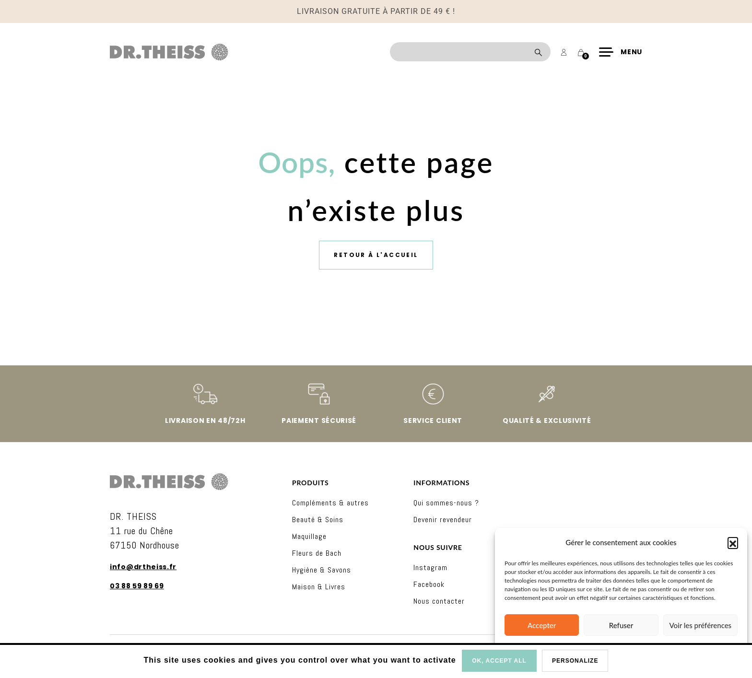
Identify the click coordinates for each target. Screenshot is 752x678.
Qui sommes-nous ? (446, 503)
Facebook (429, 584)
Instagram (430, 567)
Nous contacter (439, 601)
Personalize (575, 660)
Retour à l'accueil (376, 255)
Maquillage (309, 536)
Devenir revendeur (442, 519)
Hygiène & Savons (321, 570)
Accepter (542, 625)
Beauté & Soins (317, 519)
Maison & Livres (318, 587)
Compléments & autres (330, 503)
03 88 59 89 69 (137, 586)
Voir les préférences (701, 625)
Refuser (621, 625)
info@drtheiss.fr (143, 567)
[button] (733, 542)
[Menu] (620, 52)
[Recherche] (470, 51)
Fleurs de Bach (316, 553)
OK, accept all (499, 660)
